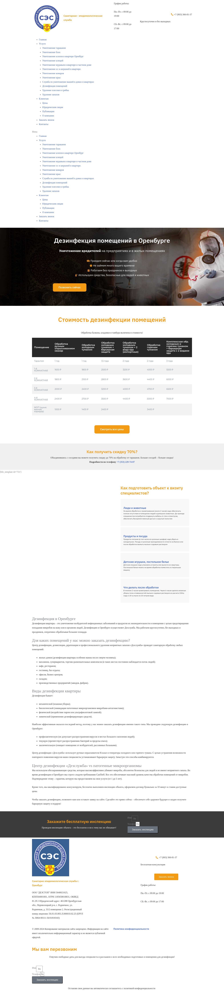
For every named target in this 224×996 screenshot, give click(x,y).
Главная (43, 39)
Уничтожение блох (51, 52)
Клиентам (43, 98)
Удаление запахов (50, 94)
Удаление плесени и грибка (55, 90)
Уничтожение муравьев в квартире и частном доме (66, 65)
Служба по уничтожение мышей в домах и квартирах (68, 82)
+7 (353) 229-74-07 (126, 462)
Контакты (43, 124)
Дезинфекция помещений (54, 86)
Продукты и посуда (135, 536)
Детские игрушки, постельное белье (146, 561)
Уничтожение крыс (51, 77)
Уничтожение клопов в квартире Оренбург (63, 56)
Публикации (48, 111)
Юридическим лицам (52, 107)
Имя (129, 817)
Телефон (131, 824)
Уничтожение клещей (52, 60)
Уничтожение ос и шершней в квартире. (61, 69)
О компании (48, 115)
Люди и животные (134, 508)
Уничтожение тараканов (54, 48)
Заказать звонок (46, 120)
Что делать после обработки (141, 587)
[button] (112, 132)
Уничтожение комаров (53, 73)
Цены (45, 103)
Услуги (42, 43)
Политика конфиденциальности (131, 928)
